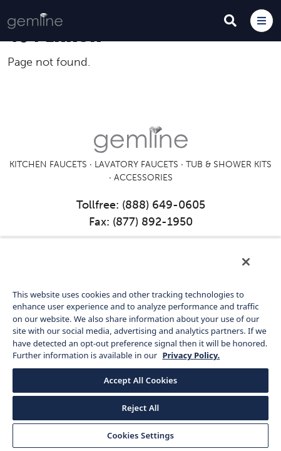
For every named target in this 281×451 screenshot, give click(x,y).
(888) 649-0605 (163, 205)
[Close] (254, 270)
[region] (140, 348)
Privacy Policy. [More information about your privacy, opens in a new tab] (191, 355)
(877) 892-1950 (153, 222)
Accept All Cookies (141, 380)
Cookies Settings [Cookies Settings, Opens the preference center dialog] (140, 435)
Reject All (141, 407)
